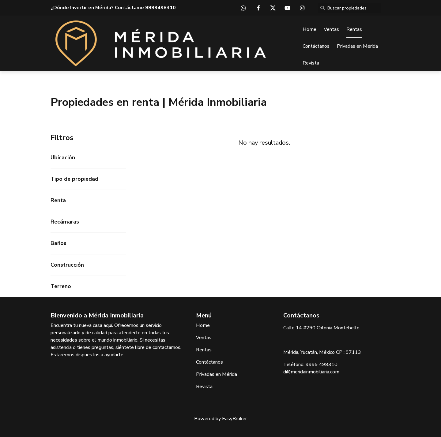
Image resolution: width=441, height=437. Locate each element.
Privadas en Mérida (357, 46)
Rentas (354, 29)
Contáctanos (316, 46)
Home (309, 29)
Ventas (331, 29)
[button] (88, 157)
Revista (311, 63)
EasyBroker (234, 418)
